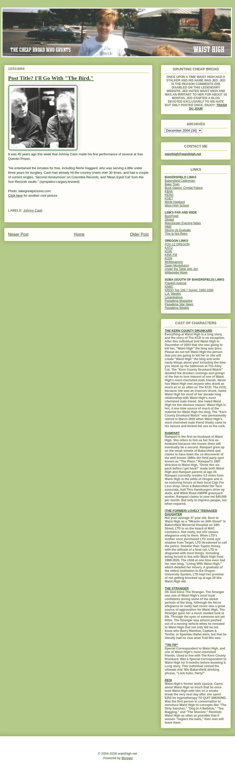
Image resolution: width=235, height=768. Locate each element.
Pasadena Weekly (177, 308)
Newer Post (18, 234)
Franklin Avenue (175, 283)
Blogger (127, 758)
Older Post (139, 234)
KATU (169, 248)
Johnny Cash (32, 210)
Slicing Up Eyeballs (178, 230)
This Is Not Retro (176, 233)
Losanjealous (174, 297)
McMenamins (174, 262)
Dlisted (169, 219)
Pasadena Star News (179, 304)
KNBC (169, 286)
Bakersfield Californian (180, 181)
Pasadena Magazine (178, 301)
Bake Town (172, 184)
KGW (168, 251)
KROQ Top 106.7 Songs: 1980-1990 (189, 290)
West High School (177, 205)
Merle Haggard (175, 202)
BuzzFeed (171, 216)
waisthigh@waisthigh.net (183, 154)
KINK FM (171, 255)
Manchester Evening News (183, 223)
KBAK (169, 191)
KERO (169, 195)
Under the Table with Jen (181, 269)
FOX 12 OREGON (177, 244)
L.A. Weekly (173, 294)
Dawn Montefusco (177, 265)
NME (168, 226)
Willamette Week (176, 272)
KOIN (168, 258)
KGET (169, 198)
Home (79, 234)
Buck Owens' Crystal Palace (184, 188)
